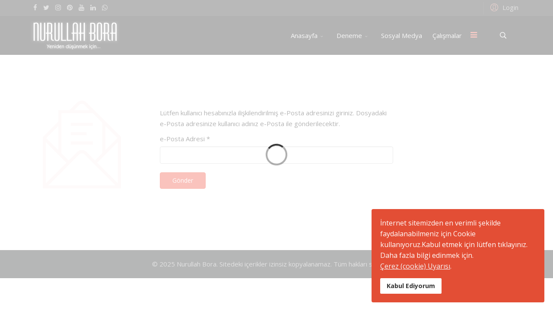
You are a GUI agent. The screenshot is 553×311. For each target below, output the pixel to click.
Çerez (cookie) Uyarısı (415, 266)
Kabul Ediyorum (411, 286)
